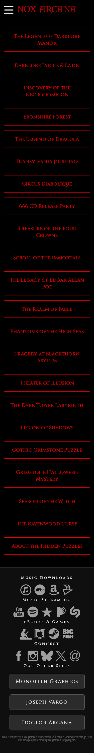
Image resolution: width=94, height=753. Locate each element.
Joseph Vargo (47, 702)
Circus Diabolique (47, 183)
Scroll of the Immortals (47, 257)
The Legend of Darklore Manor (47, 39)
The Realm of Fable (47, 309)
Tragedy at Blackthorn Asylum (47, 357)
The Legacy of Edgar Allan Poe (47, 283)
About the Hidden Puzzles (47, 546)
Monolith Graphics (47, 681)
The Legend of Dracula (47, 139)
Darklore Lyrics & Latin (47, 65)
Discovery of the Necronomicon (47, 91)
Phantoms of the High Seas (47, 331)
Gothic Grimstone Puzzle (47, 450)
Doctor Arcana (47, 722)
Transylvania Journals (47, 161)
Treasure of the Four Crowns (47, 232)
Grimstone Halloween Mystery (47, 475)
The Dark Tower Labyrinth (47, 405)
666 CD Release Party (47, 206)
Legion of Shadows (47, 427)
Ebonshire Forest (47, 116)
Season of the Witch (47, 501)
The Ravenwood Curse (47, 523)
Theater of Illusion (47, 383)
